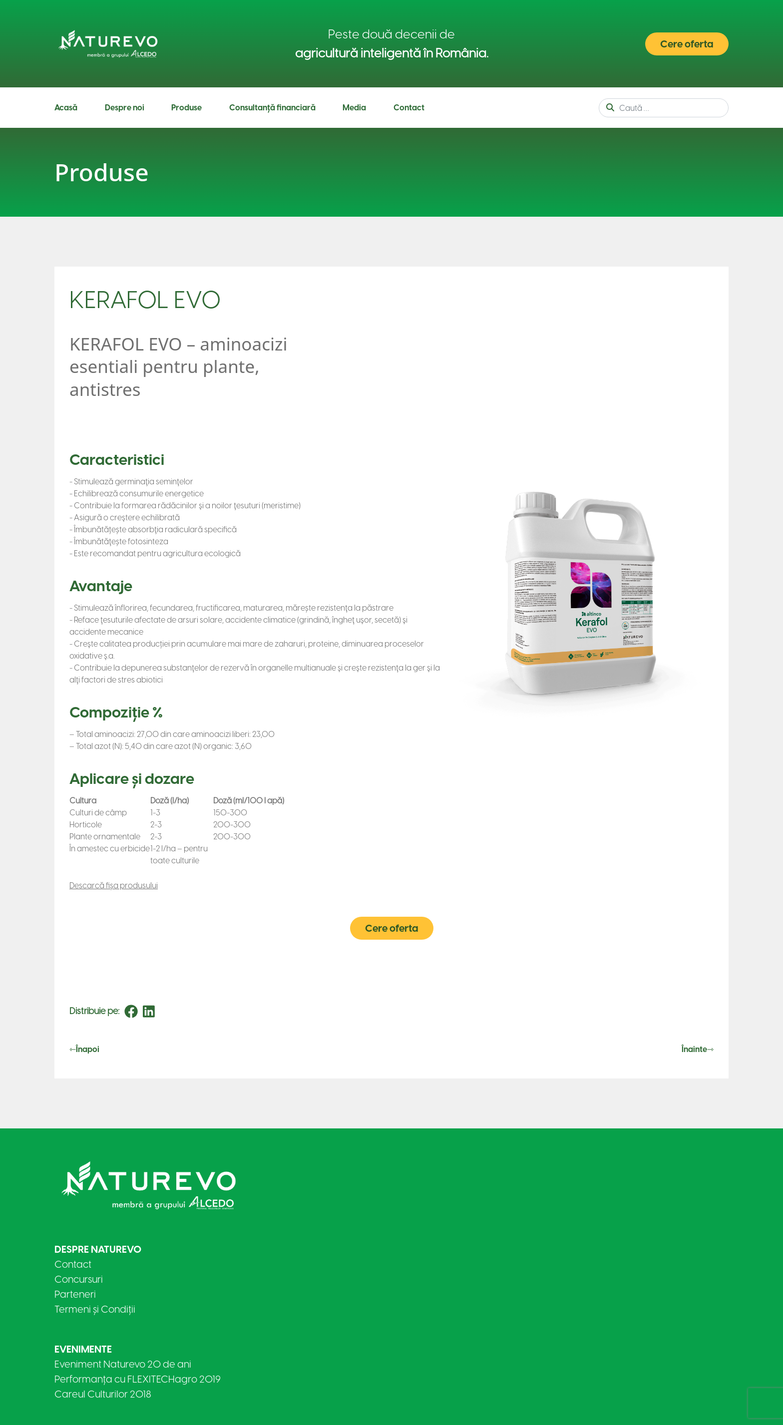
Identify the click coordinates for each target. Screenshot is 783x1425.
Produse (186, 107)
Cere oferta (687, 44)
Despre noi (124, 107)
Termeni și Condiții (94, 1309)
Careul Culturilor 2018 (102, 1394)
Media (354, 107)
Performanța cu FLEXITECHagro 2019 (137, 1379)
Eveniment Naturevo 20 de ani (122, 1364)
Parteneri (75, 1294)
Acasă (65, 107)
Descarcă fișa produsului (113, 885)
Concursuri (78, 1279)
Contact (408, 107)
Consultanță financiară (272, 107)
